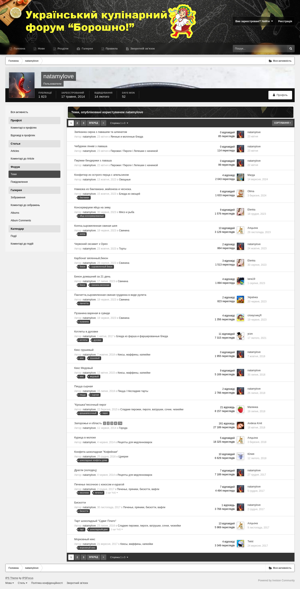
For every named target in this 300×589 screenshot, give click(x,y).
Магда (251, 175)
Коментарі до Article (22, 158)
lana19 (251, 278)
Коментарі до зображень (25, 205)
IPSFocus (27, 577)
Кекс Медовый (83, 368)
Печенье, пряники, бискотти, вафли (138, 488)
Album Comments (21, 220)
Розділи (62, 48)
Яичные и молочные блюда (127, 136)
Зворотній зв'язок (142, 48)
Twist (250, 541)
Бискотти (80, 502)
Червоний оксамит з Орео (91, 243)
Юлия (251, 453)
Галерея (87, 48)
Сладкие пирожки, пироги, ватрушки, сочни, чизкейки (151, 409)
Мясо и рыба (126, 212)
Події (14, 236)
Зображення (18, 197)
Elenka (251, 209)
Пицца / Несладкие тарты (133, 391)
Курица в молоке (85, 437)
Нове (41, 48)
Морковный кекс (84, 539)
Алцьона (253, 227)
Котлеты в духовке (86, 331)
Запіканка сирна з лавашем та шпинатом (100, 131)
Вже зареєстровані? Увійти (254, 21)
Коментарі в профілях (24, 127)
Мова (9, 582)
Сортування (282, 123)
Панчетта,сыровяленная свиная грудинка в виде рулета (110, 294)
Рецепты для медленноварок (135, 442)
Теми (14, 174)
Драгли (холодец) (85, 469)
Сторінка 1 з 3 (119, 123)
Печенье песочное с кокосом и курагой (99, 484)
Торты (122, 248)
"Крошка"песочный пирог (90, 404)
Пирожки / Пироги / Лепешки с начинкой (134, 150)
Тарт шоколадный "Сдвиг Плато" (95, 520)
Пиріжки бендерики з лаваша (93, 160)
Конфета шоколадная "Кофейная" (96, 451)
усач (250, 333)
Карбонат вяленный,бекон (91, 258)
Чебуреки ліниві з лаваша (90, 146)
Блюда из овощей (129, 193)
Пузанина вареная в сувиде (92, 313)
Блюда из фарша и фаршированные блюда (142, 336)
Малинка (253, 407)
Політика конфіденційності (47, 582)
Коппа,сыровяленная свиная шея (95, 225)
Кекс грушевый (83, 349)
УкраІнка (253, 297)
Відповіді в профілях (23, 135)
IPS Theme (11, 577)
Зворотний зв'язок (77, 582)
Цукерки (123, 456)
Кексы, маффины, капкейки (134, 354)
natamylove (89, 136)
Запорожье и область (88, 423)
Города (123, 427)
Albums (15, 212)
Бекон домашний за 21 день (92, 276)
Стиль (22, 582)
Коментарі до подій (22, 243)
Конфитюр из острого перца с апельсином (101, 174)
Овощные (125, 179)
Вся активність (19, 112)
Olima (251, 191)
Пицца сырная (83, 386)
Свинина (124, 230)
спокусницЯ (254, 315)
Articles (15, 150)
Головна (19, 48)
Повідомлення (19, 181)
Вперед (93, 123)
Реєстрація (285, 21)
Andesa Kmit (255, 423)
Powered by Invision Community (276, 580)
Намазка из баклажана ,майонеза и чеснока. (103, 189)
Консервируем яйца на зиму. (92, 207)
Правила (111, 48)
